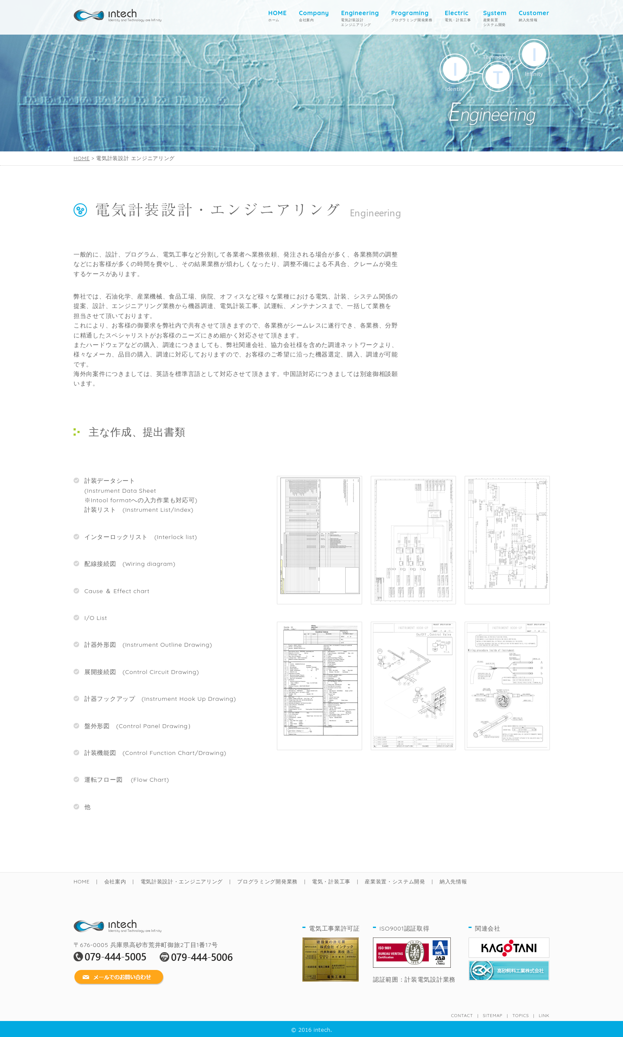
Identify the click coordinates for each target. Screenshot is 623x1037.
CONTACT (462, 1015)
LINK (544, 1015)
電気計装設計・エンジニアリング (182, 881)
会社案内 (314, 15)
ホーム (277, 15)
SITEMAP (492, 1015)
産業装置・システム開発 (395, 881)
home (117, 13)
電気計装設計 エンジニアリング (360, 18)
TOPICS (520, 1015)
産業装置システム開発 (495, 18)
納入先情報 (534, 15)
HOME (82, 158)
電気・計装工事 (458, 15)
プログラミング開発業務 (412, 15)
